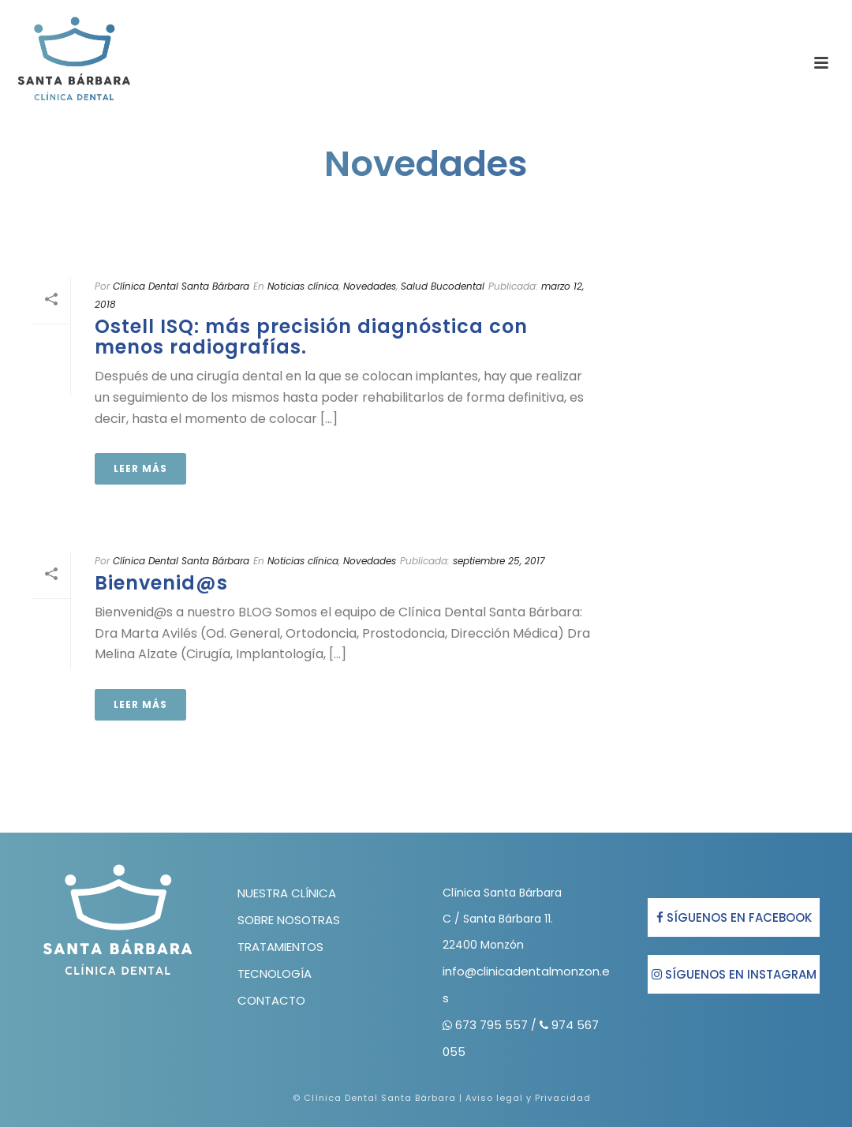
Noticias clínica (302, 286)
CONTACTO (271, 1000)
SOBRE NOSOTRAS (288, 920)
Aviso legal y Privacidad (528, 1097)
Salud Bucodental (442, 286)
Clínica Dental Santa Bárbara (181, 286)
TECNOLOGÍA (274, 973)
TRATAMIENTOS (280, 946)
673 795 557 (493, 1025)
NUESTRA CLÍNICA (286, 893)
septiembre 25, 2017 (499, 560)
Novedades (369, 286)
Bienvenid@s (161, 583)
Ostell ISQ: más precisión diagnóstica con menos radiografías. (311, 336)
